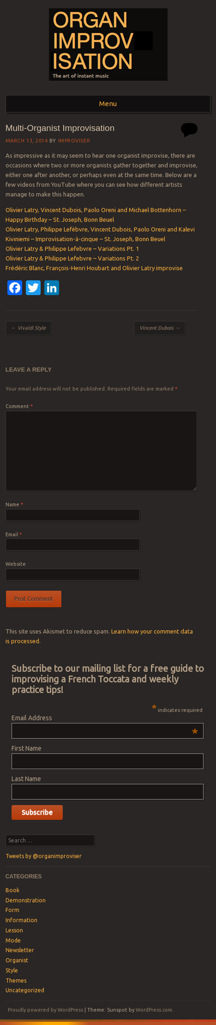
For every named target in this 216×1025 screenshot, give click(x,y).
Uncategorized (25, 990)
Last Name (26, 778)
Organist (17, 960)
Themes (16, 981)
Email (14, 534)
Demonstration (26, 900)
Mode (13, 940)
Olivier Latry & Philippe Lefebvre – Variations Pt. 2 (72, 258)
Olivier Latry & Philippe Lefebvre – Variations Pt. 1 (72, 248)
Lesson (14, 930)
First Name (27, 748)
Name (14, 504)
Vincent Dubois (159, 328)
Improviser (74, 140)
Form (12, 910)
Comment (19, 406)
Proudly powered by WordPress (45, 1010)
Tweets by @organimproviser (44, 856)
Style (12, 970)
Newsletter (20, 950)
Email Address (105, 718)
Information (21, 920)
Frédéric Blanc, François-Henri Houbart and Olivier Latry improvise (94, 268)
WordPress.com (154, 1010)
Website (16, 564)
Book (12, 890)
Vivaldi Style (28, 328)
